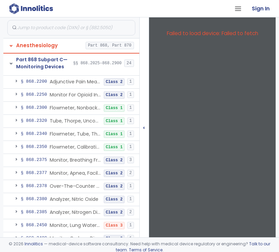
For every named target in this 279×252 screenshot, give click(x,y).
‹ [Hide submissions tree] (144, 127)
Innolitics (34, 244)
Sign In (261, 8)
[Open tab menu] (238, 8)
